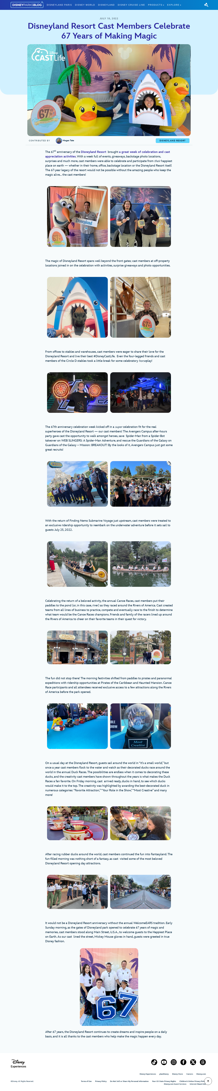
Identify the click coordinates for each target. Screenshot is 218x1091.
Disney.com (201, 1074)
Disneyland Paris (59, 5)
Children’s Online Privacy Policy (192, 1081)
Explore (173, 5)
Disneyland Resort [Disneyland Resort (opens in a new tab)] (93, 152)
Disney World (85, 5)
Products (155, 5)
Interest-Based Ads (198, 1084)
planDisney (164, 1074)
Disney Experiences (148, 1074)
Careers (189, 1074)
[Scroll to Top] (208, 1081)
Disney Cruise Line (131, 5)
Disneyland (106, 5)
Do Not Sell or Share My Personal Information (129, 1081)
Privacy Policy (101, 1081)
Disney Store (177, 1074)
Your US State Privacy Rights (164, 1081)
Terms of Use (86, 1081)
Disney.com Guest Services (175, 1084)
